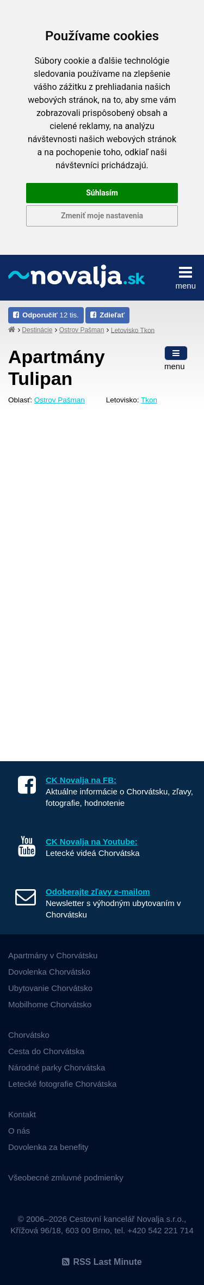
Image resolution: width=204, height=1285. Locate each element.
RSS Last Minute (101, 1261)
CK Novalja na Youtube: (92, 841)
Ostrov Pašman (81, 330)
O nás (19, 1130)
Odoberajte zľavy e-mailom (98, 891)
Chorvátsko (29, 1034)
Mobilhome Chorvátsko (49, 1004)
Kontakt (22, 1114)
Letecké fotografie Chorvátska (62, 1083)
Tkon (149, 400)
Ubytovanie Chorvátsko (50, 988)
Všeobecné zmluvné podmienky (65, 1177)
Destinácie (37, 330)
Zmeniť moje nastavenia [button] (102, 215)
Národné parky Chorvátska (56, 1067)
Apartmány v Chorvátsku (52, 955)
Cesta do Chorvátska (46, 1051)
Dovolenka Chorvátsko (49, 971)
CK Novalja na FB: (81, 780)
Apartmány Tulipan (56, 367)
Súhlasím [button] (102, 192)
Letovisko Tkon (133, 330)
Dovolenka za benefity (48, 1147)
